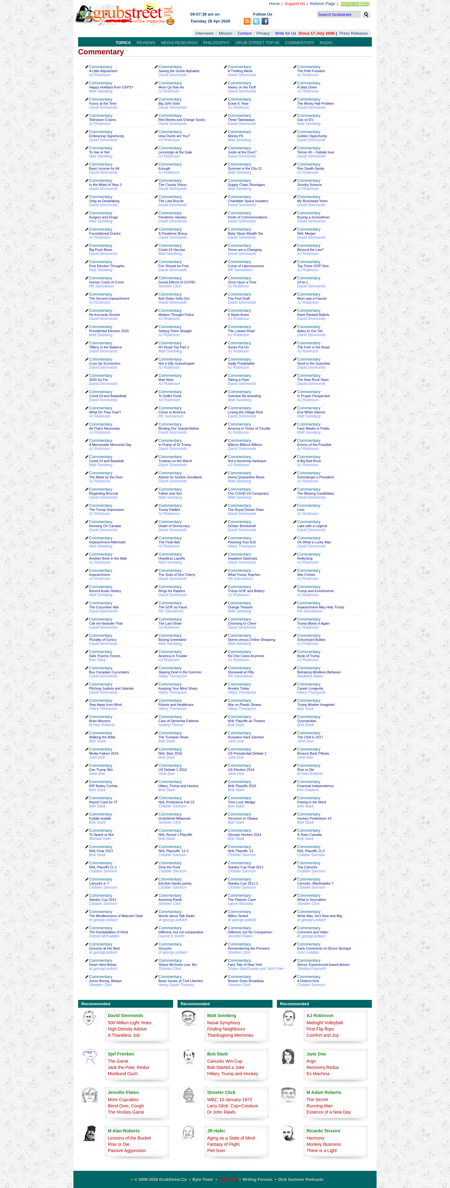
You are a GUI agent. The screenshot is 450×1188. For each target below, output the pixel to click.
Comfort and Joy (323, 1035)
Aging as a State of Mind (231, 1138)
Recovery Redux (323, 1067)
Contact (245, 33)
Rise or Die (118, 1144)
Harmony (315, 1138)
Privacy (263, 33)
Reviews (146, 42)
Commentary (299, 42)
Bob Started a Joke (225, 1067)
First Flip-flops (320, 1028)
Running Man (319, 1105)
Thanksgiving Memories (230, 1035)
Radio (326, 42)
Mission (225, 33)
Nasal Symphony (223, 1022)
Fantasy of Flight (223, 1144)
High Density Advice (127, 1028)
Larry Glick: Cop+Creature (232, 1105)
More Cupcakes (123, 1099)
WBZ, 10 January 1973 (229, 1099)
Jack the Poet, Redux (128, 1067)
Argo (311, 1061)
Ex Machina (318, 1073)
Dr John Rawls (221, 1112)
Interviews (204, 33)
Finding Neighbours (226, 1028)
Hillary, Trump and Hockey (232, 1073)
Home (274, 3)
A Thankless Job (124, 1035)
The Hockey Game (126, 1112)
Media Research (179, 42)
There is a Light (322, 1150)
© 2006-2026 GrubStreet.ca (160, 1179)
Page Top (228, 1179)
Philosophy (216, 42)
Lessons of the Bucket (129, 1138)
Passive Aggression (127, 1150)
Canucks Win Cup (224, 1061)
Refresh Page (322, 3)
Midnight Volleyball (325, 1022)
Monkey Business (324, 1144)
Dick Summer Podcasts (300, 1179)
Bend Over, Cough (126, 1105)
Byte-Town (202, 1179)
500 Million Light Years (130, 1022)
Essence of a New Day (329, 1112)
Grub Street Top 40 (257, 42)
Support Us (295, 3)
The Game (118, 1061)
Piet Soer (216, 1150)
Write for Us (285, 33)
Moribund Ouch (123, 1073)
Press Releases (353, 33)
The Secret (317, 1099)
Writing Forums (257, 1179)
